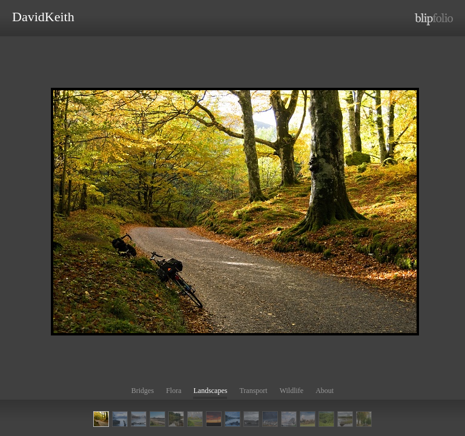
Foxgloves (326, 419)
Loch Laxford (157, 419)
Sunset (214, 419)
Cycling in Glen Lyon (101, 419)
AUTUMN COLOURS (364, 419)
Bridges (142, 390)
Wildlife (292, 390)
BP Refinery (270, 419)
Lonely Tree (345, 419)
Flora (173, 390)
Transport (253, 390)
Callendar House (289, 419)
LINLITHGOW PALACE (139, 419)
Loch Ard (176, 419)
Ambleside (195, 419)
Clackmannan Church (307, 419)
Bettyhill (251, 419)
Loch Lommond (120, 419)
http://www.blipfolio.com (434, 19)
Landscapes (210, 390)
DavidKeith (43, 16)
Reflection (232, 419)
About (324, 390)
